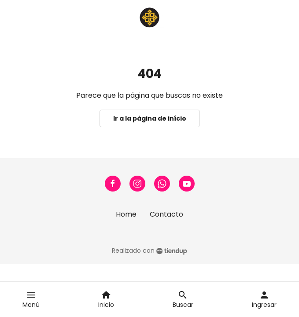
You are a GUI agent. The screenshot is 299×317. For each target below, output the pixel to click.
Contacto (166, 214)
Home (126, 214)
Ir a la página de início (149, 118)
